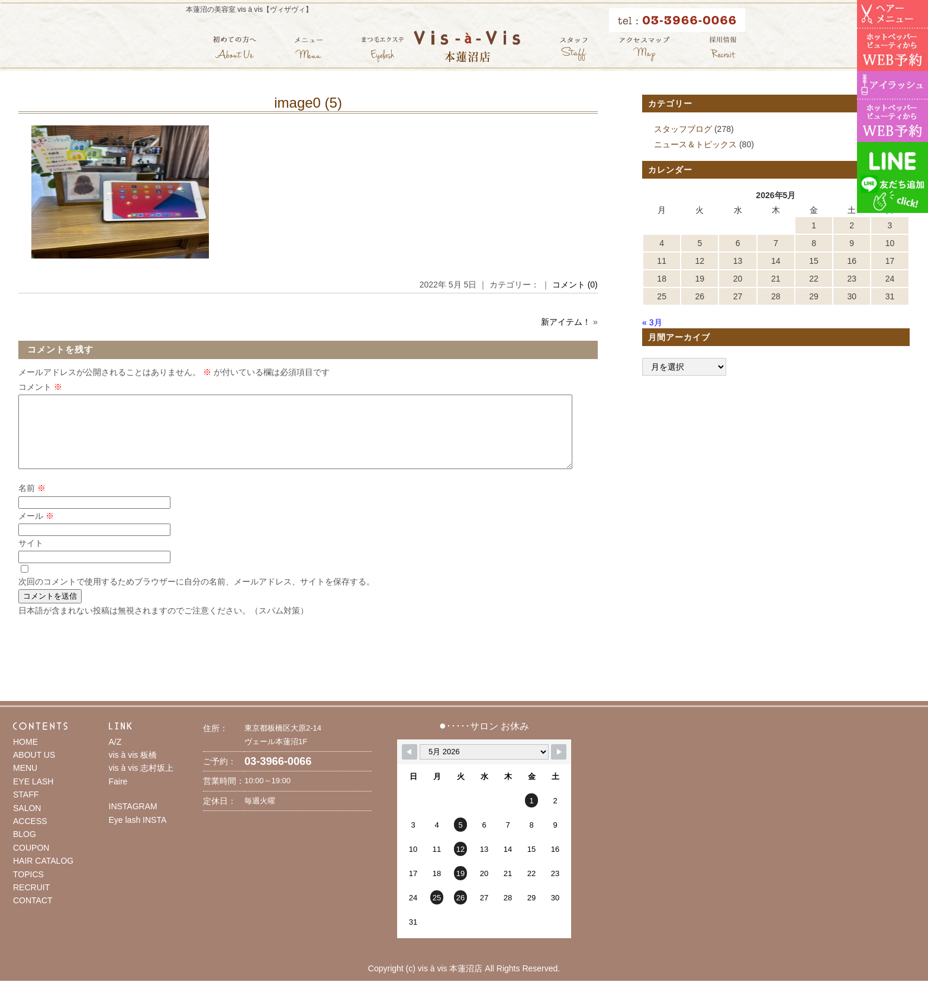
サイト (30, 557)
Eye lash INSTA (138, 834)
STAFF (25, 808)
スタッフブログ (683, 129)
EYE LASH (33, 795)
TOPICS (28, 888)
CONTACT (33, 914)
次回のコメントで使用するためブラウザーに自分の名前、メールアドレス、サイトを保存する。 (196, 595)
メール (36, 530)
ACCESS (30, 835)
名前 (32, 502)
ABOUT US (34, 769)
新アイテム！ (566, 322)
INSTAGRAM (133, 820)
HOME (25, 756)
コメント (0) (575, 284)
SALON (27, 822)
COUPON (31, 862)
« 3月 (652, 322)
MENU (25, 782)
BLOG (24, 848)
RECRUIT (31, 901)
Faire (118, 795)
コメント (40, 387)
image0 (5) (308, 103)
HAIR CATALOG (43, 875)
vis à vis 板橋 (133, 769)
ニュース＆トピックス (695, 144)
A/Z (115, 756)
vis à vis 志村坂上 (141, 782)
